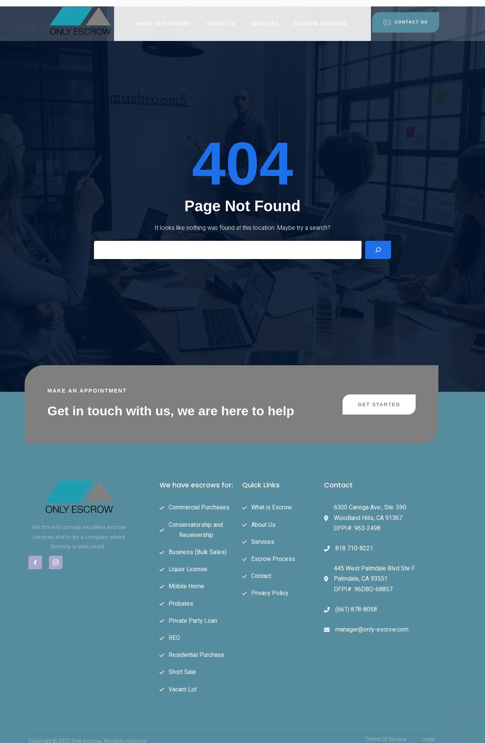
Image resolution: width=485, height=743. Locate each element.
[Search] (378, 243)
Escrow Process (320, 17)
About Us (220, 17)
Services (264, 17)
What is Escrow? (164, 17)
